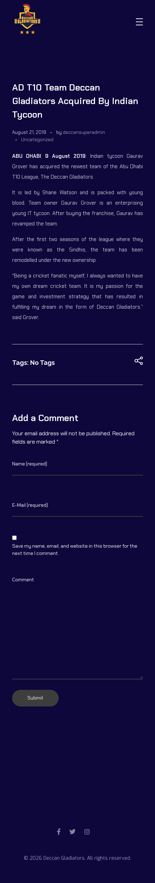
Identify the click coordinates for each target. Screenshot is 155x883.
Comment (23, 579)
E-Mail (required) (30, 505)
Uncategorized (37, 139)
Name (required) (29, 464)
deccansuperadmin (84, 132)
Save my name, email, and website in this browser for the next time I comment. (74, 549)
